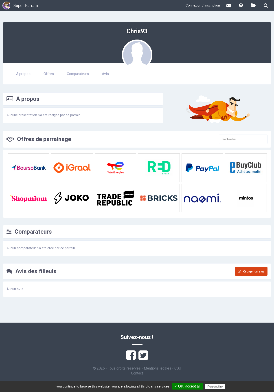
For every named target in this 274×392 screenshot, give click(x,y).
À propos (23, 74)
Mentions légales (157, 368)
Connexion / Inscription (203, 5)
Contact (137, 373)
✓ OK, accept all (187, 386)
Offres (49, 74)
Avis (105, 74)
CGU (177, 368)
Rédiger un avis (251, 271)
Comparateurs (78, 74)
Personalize (215, 386)
